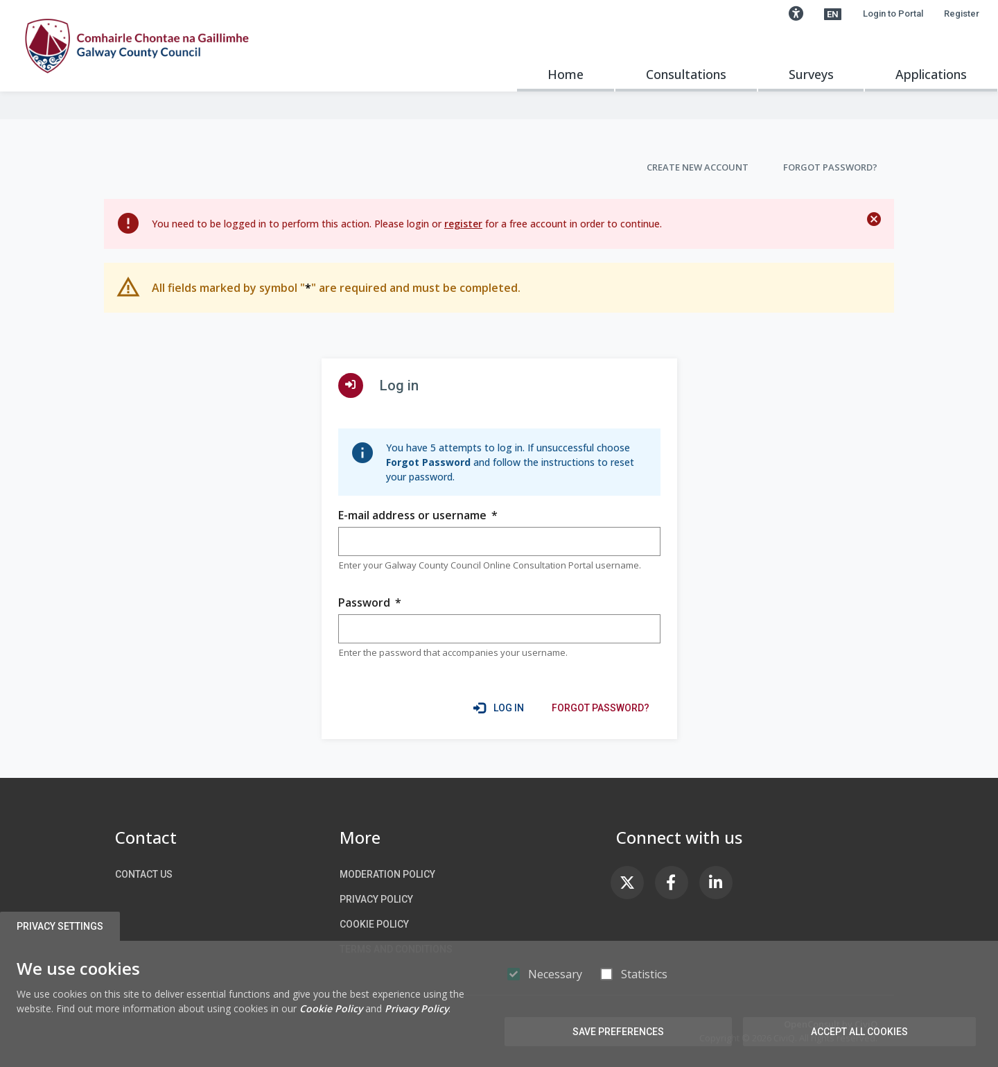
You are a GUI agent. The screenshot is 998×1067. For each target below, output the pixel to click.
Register (961, 13)
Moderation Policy (387, 874)
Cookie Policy (374, 924)
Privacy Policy (376, 899)
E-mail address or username (418, 515)
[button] (795, 14)
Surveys (811, 74)
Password (369, 603)
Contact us (144, 874)
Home (566, 74)
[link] (600, 707)
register (463, 223)
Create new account (697, 167)
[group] (499, 541)
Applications (931, 74)
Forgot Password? (830, 167)
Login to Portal (893, 13)
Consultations (686, 74)
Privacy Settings (60, 926)
